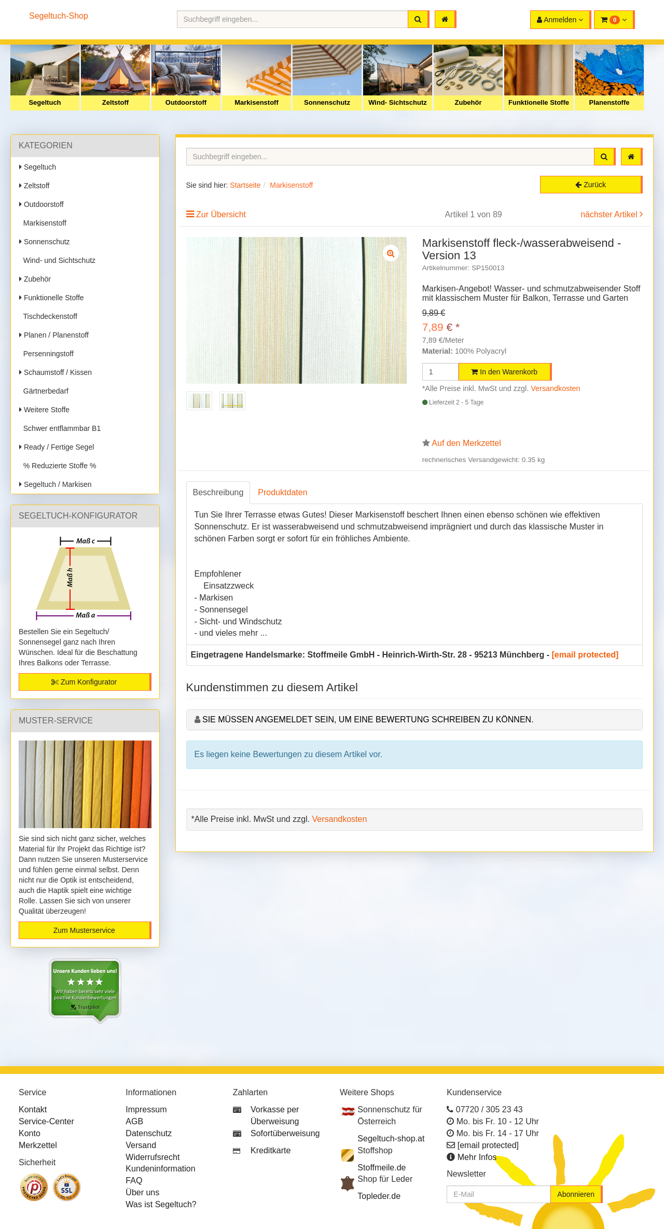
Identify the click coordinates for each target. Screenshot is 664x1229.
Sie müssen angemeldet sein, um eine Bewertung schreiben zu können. (368, 719)
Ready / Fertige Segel (56, 447)
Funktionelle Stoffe (538, 102)
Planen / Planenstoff (54, 335)
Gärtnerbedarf (43, 391)
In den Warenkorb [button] (504, 372)
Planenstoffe (609, 102)
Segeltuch (45, 102)
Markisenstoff (256, 102)
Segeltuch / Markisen (55, 484)
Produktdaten (282, 492)
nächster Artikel (610, 214)
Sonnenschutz (327, 102)
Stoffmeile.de (381, 1167)
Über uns (142, 1192)
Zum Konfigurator (84, 682)
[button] (614, 19)
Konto (29, 1133)
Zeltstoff (115, 102)
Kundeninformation (160, 1168)
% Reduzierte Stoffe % (57, 466)
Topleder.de (378, 1196)
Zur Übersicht (221, 214)
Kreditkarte (270, 1150)
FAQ (134, 1180)
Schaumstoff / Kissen (55, 372)
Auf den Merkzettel (466, 443)
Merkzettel (38, 1145)
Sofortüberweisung (285, 1133)
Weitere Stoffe (44, 410)
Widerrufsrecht (152, 1157)
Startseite (245, 185)
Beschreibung (218, 492)
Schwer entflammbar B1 (60, 428)
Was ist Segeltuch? (161, 1204)
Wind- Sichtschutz (397, 102)
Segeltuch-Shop (58, 15)
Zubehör (468, 102)
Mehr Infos (477, 1157)
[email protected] (585, 654)
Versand (141, 1145)
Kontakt (33, 1109)
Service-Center (46, 1121)
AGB (134, 1121)
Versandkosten (555, 388)
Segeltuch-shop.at (390, 1138)
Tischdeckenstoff (48, 316)
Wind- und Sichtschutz (57, 260)
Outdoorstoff (185, 102)
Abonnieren (575, 1194)
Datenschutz (149, 1133)
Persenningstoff (46, 354)
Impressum (146, 1109)
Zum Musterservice (84, 930)
